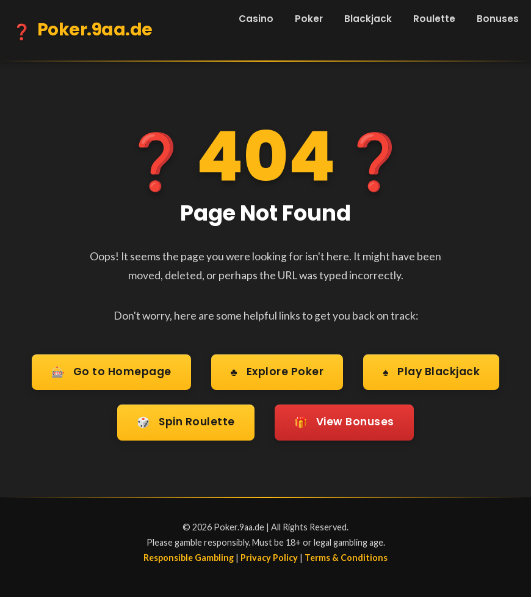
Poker (309, 18)
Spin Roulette (184, 420)
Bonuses (498, 18)
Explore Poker (277, 371)
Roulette (434, 18)
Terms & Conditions (346, 554)
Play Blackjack (432, 371)
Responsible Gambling (188, 554)
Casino (256, 18)
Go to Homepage (110, 371)
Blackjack (368, 18)
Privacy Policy (269, 554)
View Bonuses (345, 420)
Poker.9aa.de (82, 32)
